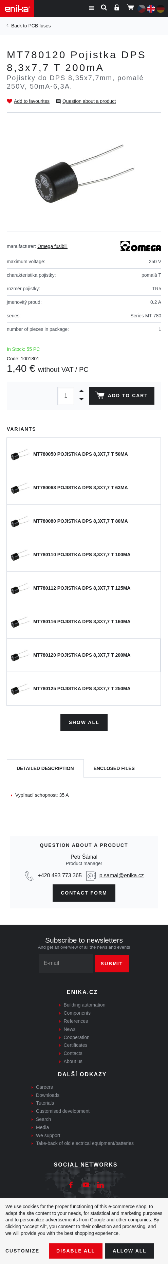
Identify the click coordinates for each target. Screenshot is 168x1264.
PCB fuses (39, 25)
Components (77, 1013)
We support (48, 1135)
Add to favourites (32, 101)
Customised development (63, 1111)
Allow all (130, 1251)
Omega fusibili (52, 246)
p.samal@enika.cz (121, 875)
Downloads (47, 1095)
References (76, 1021)
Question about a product (89, 101)
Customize (22, 1251)
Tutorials (45, 1103)
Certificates (76, 1045)
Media (42, 1127)
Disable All (75, 1251)
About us (73, 1061)
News (70, 1029)
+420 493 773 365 (59, 875)
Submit (112, 963)
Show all (84, 722)
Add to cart (121, 396)
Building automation (85, 1005)
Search (43, 1119)
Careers (44, 1087)
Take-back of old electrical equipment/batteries (85, 1143)
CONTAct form (84, 893)
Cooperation (77, 1037)
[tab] (45, 768)
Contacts (73, 1053)
